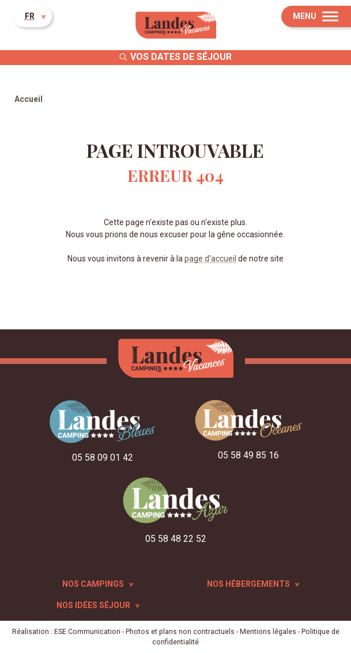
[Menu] (316, 16)
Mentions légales (268, 632)
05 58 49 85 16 (248, 455)
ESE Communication (87, 632)
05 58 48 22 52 (175, 538)
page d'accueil (210, 258)
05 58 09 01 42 (102, 457)
